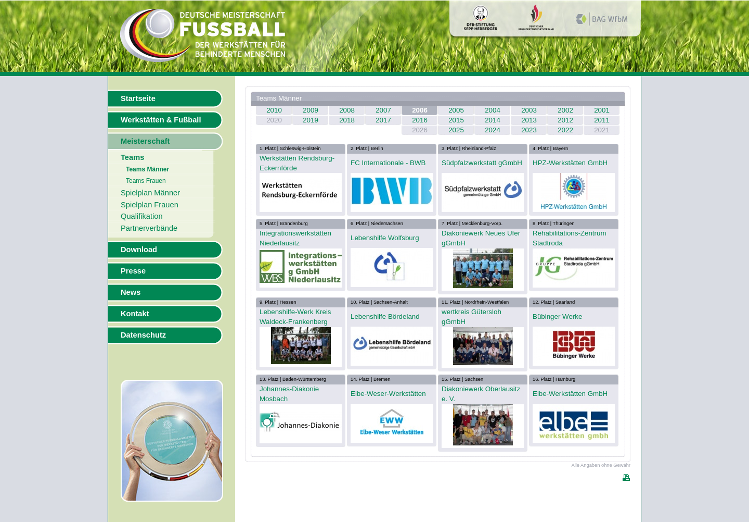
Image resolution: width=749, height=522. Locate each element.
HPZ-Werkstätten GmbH (570, 163)
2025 (456, 130)
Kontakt (135, 313)
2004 (492, 110)
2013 (529, 120)
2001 (602, 110)
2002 (565, 110)
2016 (420, 120)
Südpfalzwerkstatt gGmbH (482, 163)
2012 (565, 120)
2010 (274, 110)
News (130, 292)
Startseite (138, 98)
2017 (383, 120)
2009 (310, 110)
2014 (492, 120)
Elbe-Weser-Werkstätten (388, 393)
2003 (529, 110)
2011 (602, 120)
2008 (347, 110)
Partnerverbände (149, 228)
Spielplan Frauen (149, 205)
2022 (565, 130)
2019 (310, 120)
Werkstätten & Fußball (161, 120)
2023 (529, 130)
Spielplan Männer (150, 193)
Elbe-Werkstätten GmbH (570, 393)
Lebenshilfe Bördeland (385, 316)
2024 (492, 130)
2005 (456, 110)
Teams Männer (147, 169)
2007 (383, 110)
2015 (456, 120)
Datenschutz (143, 335)
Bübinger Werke (557, 316)
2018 (347, 120)
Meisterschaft (145, 141)
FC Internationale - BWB (388, 163)
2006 (420, 110)
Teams (132, 157)
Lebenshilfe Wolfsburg (385, 238)
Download (139, 249)
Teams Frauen (146, 180)
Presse (133, 271)
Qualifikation (142, 216)
